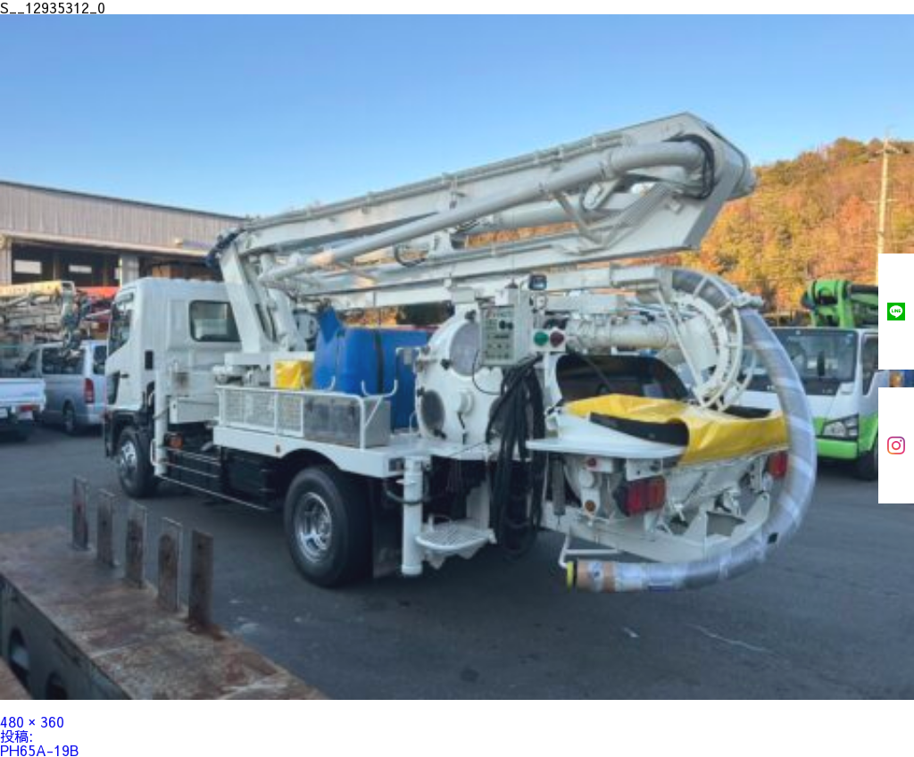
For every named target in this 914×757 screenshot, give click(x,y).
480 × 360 (32, 721)
